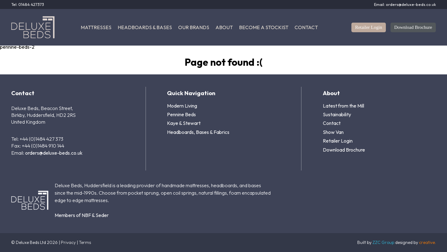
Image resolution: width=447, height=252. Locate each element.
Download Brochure (413, 27)
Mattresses (96, 27)
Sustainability (337, 114)
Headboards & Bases (145, 27)
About (224, 27)
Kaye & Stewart (184, 123)
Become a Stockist (263, 27)
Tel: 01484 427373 (27, 4)
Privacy (68, 242)
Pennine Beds (181, 114)
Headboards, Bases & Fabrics (198, 132)
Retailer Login (368, 27)
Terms (85, 242)
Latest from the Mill (343, 105)
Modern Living (182, 105)
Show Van (333, 132)
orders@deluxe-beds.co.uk (54, 153)
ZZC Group (383, 242)
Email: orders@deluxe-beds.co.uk (405, 4)
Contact (306, 27)
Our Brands (193, 27)
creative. (427, 242)
